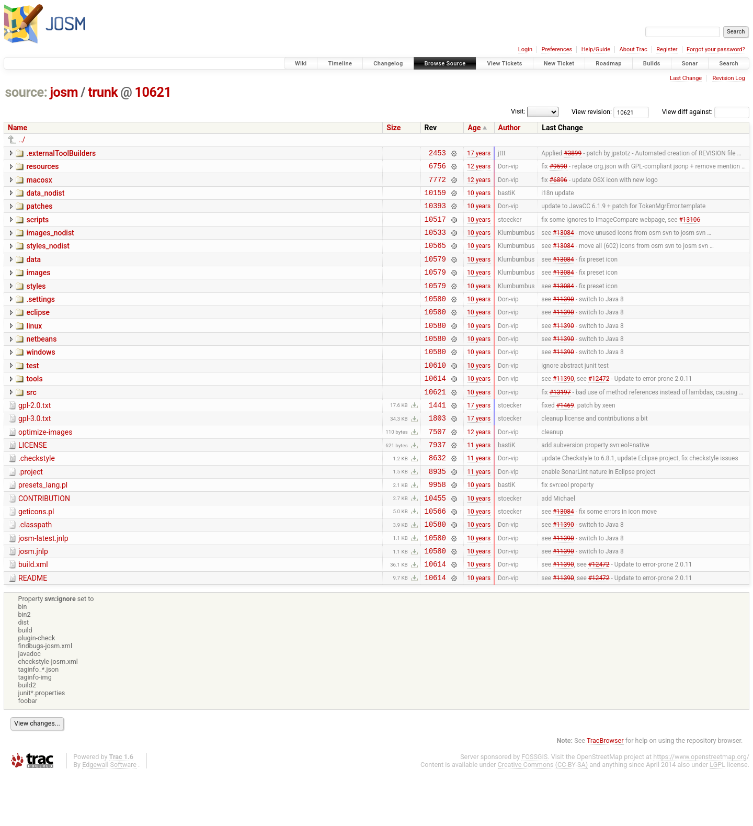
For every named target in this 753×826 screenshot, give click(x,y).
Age (474, 127)
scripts (37, 227)
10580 (435, 317)
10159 (435, 198)
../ (21, 139)
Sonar (690, 63)
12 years (478, 169)
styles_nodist (47, 257)
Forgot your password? (716, 49)
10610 (435, 392)
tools (34, 405)
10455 (435, 540)
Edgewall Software (109, 816)
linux (34, 346)
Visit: (518, 111)
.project (30, 509)
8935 (437, 510)
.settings (40, 316)
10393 (435, 213)
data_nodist (45, 198)
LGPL (717, 816)
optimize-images (45, 465)
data (33, 272)
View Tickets (504, 63)
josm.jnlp (33, 598)
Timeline (340, 63)
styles (35, 302)
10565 (435, 258)
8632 (437, 495)
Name (17, 127)
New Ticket (559, 63)
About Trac (633, 49)
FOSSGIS (534, 808)
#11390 (563, 317)
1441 (437, 436)
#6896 (558, 183)
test (32, 391)
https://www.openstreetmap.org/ (701, 808)
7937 (437, 480)
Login (525, 49)
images (38, 286)
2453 (437, 154)
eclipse (38, 331)
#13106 (689, 228)
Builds (651, 63)
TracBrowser (605, 792)
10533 (435, 243)
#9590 (558, 169)
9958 (437, 525)
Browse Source (445, 63)
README (32, 628)
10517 (435, 228)
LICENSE (32, 480)
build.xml (33, 613)
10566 (435, 555)
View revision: (592, 112)
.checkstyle (36, 494)
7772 (437, 184)
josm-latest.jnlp (43, 584)
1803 (437, 451)
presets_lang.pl (42, 524)
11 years (478, 480)
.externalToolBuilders (61, 153)
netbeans (41, 361)
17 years (478, 153)
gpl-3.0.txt (34, 450)
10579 (435, 273)
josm (64, 92)
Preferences (556, 49)
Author (509, 127)
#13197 (560, 421)
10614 (435, 406)
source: (26, 92)
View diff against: (705, 112)
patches (39, 212)
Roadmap (609, 63)
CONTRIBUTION (44, 539)
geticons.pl (36, 554)
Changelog (388, 63)
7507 (437, 466)
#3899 (572, 153)
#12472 (599, 406)
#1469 (565, 435)
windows (40, 375)
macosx (39, 183)
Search (728, 63)
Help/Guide (595, 49)
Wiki (301, 63)
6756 (437, 169)
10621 (153, 92)
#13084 (563, 243)
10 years (478, 198)
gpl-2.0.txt (34, 435)
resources (42, 168)
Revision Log (728, 78)
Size (393, 127)
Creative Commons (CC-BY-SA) (543, 816)
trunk (103, 92)
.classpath (35, 568)
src (31, 420)
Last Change (686, 78)
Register (666, 49)
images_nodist (50, 242)
